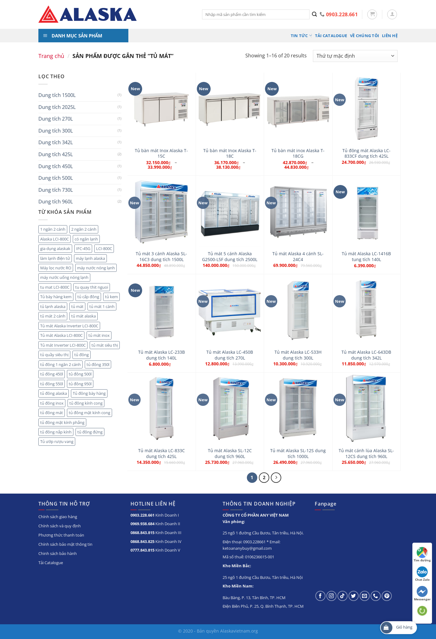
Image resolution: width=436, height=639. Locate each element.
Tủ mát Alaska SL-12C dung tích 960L (230, 453)
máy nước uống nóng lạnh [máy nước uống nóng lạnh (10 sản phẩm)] (64, 277)
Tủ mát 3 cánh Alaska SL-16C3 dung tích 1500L (161, 256)
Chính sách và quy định (59, 526)
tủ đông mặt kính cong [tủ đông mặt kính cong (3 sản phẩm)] (89, 412)
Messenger (422, 593)
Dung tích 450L (55, 166)
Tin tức (301, 35)
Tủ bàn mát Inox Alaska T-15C (161, 153)
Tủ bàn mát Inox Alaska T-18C (229, 153)
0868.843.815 (142, 532)
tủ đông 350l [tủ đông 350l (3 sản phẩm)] (98, 364)
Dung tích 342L (55, 142)
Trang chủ (51, 56)
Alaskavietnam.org (239, 631)
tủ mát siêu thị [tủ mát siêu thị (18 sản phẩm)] (104, 345)
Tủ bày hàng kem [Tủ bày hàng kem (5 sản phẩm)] (56, 296)
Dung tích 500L (55, 178)
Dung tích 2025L (57, 107)
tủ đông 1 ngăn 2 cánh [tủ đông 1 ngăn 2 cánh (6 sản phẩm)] (60, 364)
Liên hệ (390, 35)
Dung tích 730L (55, 190)
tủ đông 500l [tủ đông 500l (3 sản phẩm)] (80, 374)
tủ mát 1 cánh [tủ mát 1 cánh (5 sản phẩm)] (102, 306)
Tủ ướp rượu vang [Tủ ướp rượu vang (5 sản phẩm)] (56, 441)
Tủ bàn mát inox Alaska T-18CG (298, 153)
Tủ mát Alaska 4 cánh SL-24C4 (298, 256)
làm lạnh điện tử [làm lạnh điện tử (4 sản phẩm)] (55, 258)
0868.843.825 (142, 541)
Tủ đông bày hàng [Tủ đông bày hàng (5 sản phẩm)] (89, 393)
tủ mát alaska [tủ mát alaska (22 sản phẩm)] (83, 316)
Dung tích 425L (55, 154)
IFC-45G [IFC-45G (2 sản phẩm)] (83, 248)
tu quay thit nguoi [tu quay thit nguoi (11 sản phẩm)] (91, 287)
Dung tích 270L (55, 118)
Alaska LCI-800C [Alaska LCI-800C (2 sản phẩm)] (54, 239)
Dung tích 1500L (57, 95)
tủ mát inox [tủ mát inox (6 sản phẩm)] (99, 335)
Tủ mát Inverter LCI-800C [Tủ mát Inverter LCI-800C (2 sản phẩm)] (63, 345)
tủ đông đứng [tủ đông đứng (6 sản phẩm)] (90, 432)
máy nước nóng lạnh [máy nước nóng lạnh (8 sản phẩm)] (96, 268)
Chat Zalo (422, 574)
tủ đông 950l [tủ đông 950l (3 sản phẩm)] (80, 384)
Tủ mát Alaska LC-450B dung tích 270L (229, 355)
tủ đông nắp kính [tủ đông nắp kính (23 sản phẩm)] (56, 432)
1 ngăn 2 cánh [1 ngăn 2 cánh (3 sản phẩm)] (52, 229)
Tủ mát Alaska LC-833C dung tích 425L (161, 453)
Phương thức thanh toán (61, 535)
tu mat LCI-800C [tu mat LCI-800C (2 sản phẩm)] (54, 287)
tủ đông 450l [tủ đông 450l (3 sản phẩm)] (51, 374)
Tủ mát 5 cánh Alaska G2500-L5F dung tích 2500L (229, 256)
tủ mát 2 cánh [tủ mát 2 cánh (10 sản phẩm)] (52, 316)
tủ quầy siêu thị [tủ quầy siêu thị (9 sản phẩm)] (54, 354)
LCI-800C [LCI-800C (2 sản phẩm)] (104, 248)
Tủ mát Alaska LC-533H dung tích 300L (297, 355)
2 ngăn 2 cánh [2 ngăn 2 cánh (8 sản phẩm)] (83, 229)
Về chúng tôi (364, 35)
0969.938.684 (142, 523)
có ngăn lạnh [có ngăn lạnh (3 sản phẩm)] (86, 239)
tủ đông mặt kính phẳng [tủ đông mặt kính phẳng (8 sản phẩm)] (62, 422)
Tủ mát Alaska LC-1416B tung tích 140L (366, 256)
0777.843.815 (142, 550)
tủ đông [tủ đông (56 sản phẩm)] (81, 354)
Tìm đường (422, 554)
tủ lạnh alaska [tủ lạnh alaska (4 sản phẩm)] (52, 306)
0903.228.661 (142, 515)
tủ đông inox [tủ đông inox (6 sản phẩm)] (52, 403)
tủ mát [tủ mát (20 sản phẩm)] (77, 306)
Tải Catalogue (331, 35)
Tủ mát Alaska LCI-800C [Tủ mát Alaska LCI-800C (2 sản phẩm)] (61, 335)
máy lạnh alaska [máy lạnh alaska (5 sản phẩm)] (90, 258)
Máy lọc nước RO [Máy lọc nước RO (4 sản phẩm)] (55, 268)
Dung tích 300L (55, 130)
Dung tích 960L (55, 201)
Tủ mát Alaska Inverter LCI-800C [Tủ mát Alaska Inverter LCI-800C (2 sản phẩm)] (69, 326)
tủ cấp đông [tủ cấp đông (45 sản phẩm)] (88, 296)
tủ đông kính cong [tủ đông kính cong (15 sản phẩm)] (86, 403)
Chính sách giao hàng (57, 516)
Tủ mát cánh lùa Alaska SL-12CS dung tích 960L (366, 453)
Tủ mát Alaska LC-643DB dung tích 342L (366, 355)
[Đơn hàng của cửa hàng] (355, 56)
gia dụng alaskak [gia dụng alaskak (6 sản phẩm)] (55, 248)
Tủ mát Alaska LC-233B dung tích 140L (161, 355)
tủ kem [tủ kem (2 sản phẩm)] (111, 296)
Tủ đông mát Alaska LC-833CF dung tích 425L (366, 153)
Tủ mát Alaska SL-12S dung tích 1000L (298, 453)
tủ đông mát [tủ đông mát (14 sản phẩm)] (51, 412)
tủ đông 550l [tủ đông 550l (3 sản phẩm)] (51, 384)
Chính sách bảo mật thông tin (65, 544)
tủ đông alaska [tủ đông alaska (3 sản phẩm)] (53, 393)
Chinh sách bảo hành (57, 553)
